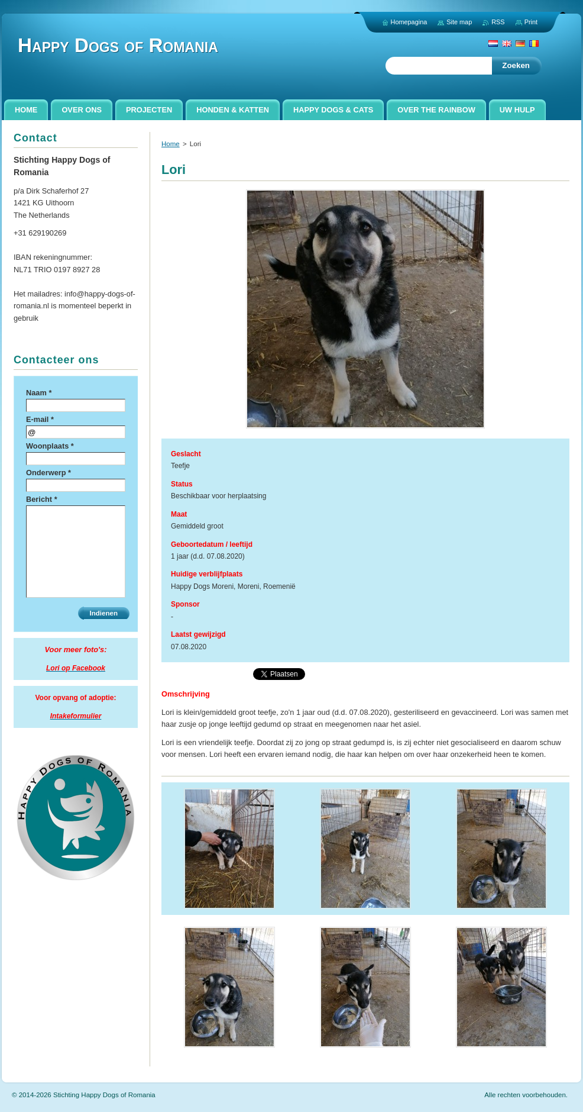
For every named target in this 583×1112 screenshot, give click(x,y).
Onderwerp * (48, 472)
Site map (459, 21)
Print (530, 21)
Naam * (38, 392)
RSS (497, 21)
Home (170, 143)
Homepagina (409, 21)
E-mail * (40, 419)
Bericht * (41, 499)
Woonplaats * (50, 445)
